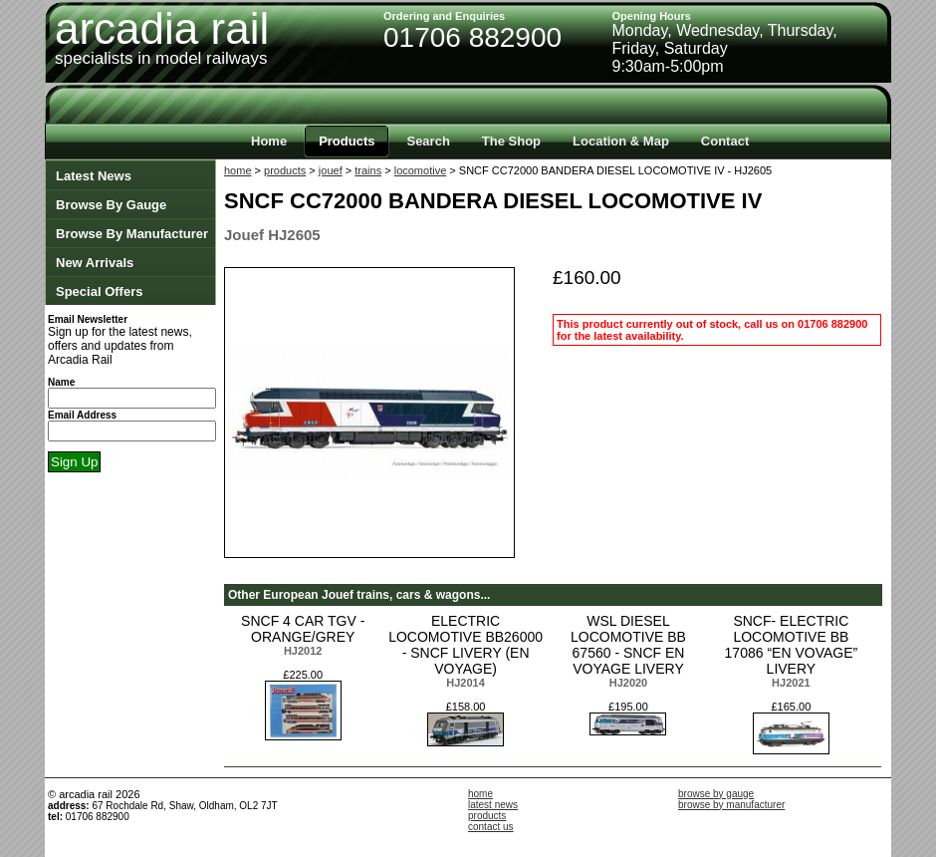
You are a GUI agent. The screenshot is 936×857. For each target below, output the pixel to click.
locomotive (420, 170)
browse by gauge (716, 793)
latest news (493, 804)
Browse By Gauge (111, 204)
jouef (331, 170)
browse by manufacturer (731, 804)
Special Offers (99, 291)
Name (61, 382)
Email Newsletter (87, 319)
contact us (491, 826)
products (285, 170)
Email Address (82, 415)
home (238, 170)
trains (367, 170)
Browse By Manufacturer (132, 233)
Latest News (93, 175)
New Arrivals (94, 262)
